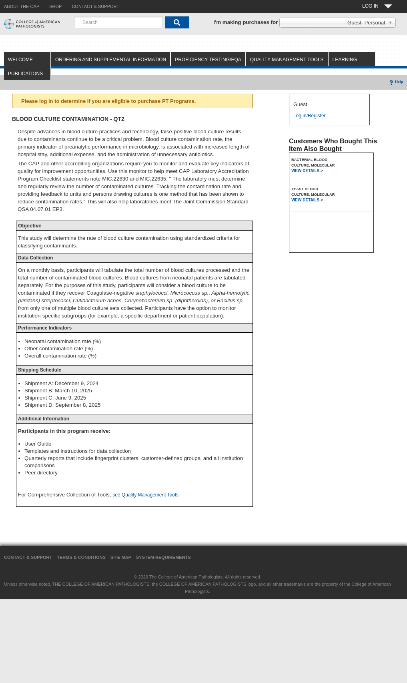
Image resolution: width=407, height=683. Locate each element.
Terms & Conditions (81, 557)
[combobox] (118, 22)
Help (395, 82)
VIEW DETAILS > (307, 171)
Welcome (20, 59)
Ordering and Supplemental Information (110, 59)
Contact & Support (28, 557)
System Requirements (163, 557)
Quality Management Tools (287, 59)
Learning (345, 59)
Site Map (120, 557)
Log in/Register (309, 116)
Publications (25, 73)
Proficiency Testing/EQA (208, 59)
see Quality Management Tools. (146, 495)
